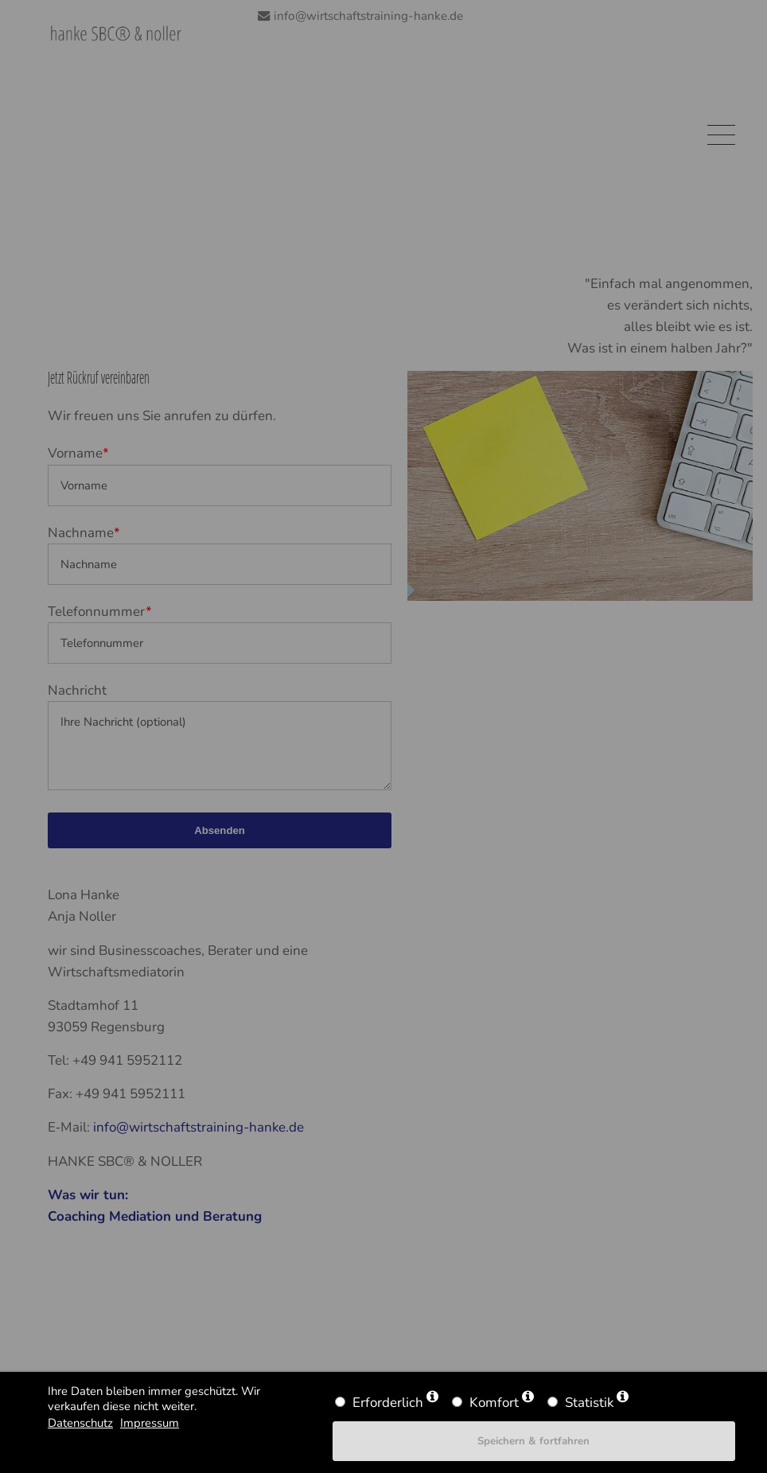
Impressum (149, 1423)
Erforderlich (387, 1402)
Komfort (494, 1402)
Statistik (589, 1402)
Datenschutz (80, 1423)
